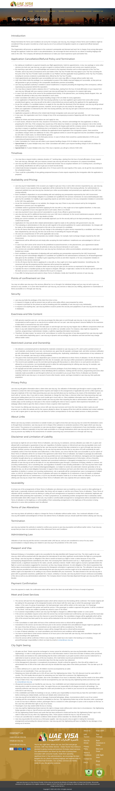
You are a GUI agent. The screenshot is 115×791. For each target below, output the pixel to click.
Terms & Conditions (87, 754)
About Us (87, 731)
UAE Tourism (86, 736)
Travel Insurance (66, 11)
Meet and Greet (99, 750)
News (98, 765)
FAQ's (86, 762)
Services (52, 11)
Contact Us (98, 11)
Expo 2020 (100, 731)
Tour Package (99, 736)
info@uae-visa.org (16, 741)
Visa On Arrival (86, 742)
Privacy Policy (86, 748)
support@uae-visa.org (18, 737)
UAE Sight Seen (100, 756)
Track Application (84, 11)
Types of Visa (40, 11)
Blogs (98, 761)
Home (30, 11)
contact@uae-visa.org (65, 640)
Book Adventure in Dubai (100, 743)
